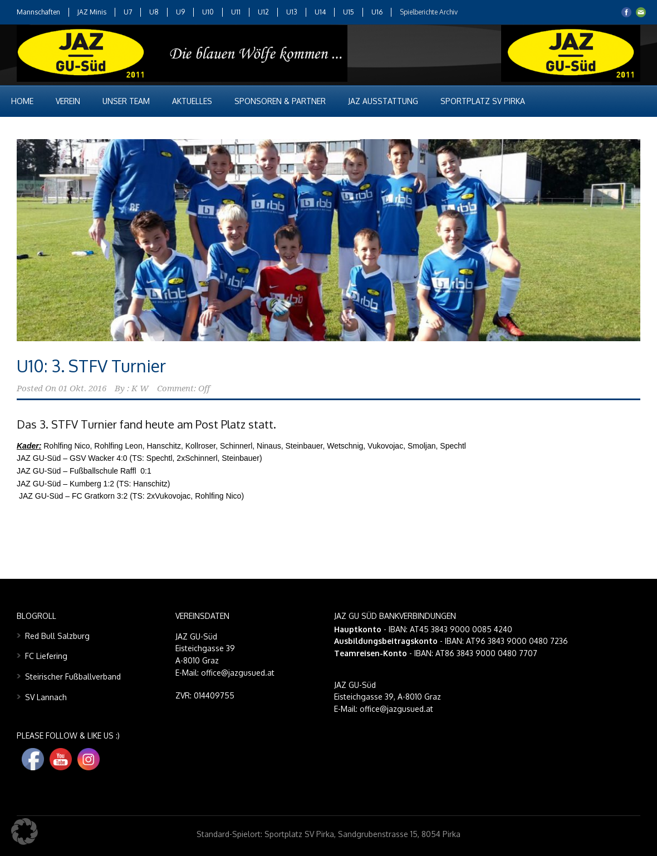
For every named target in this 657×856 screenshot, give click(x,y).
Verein (68, 101)
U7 (128, 12)
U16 (377, 12)
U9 (180, 12)
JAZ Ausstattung (383, 101)
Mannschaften (38, 12)
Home (22, 101)
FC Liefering (46, 656)
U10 (208, 12)
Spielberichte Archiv (429, 12)
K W (140, 388)
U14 (320, 12)
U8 (154, 12)
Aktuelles (192, 101)
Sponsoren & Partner (280, 101)
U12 (263, 12)
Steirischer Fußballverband (73, 676)
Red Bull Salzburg (57, 636)
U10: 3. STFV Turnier (91, 365)
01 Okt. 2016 (82, 388)
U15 (348, 12)
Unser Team (126, 101)
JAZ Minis (91, 12)
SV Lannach (46, 697)
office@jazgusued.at (396, 709)
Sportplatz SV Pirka (482, 101)
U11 (236, 12)
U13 (291, 12)
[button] (24, 831)
